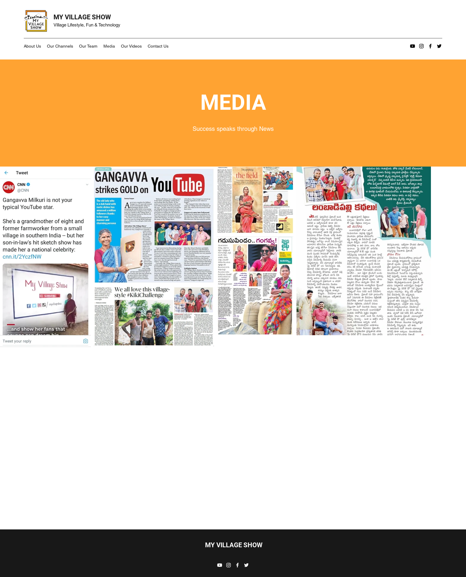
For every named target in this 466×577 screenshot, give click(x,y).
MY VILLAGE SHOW (82, 17)
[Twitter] (439, 46)
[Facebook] (430, 46)
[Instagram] (421, 46)
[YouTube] (412, 46)
